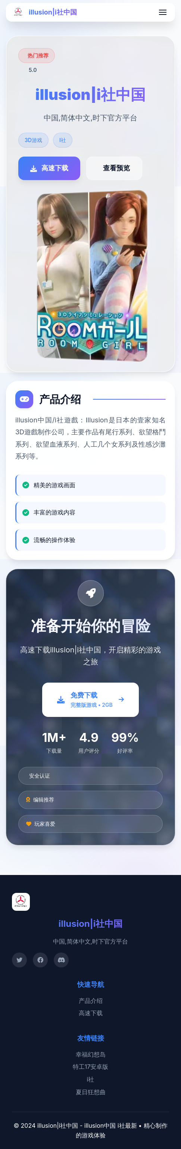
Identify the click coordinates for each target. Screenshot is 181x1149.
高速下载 (91, 1013)
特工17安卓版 (91, 1066)
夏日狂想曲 (91, 1092)
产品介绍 (91, 1000)
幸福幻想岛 (91, 1054)
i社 (90, 1079)
